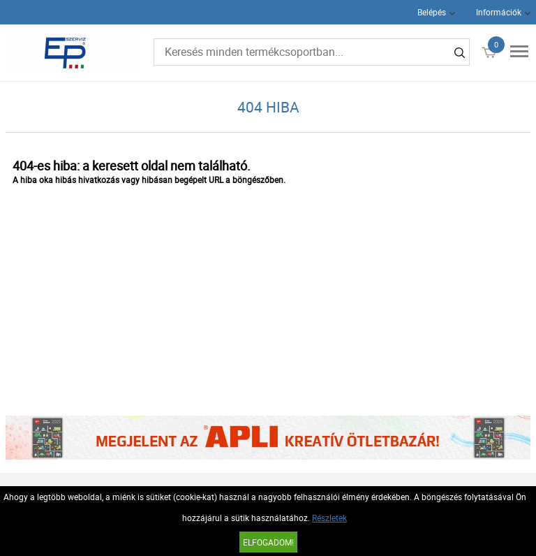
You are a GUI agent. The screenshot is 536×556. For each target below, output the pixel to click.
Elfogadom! (268, 542)
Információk (498, 11)
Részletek (329, 517)
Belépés (431, 11)
